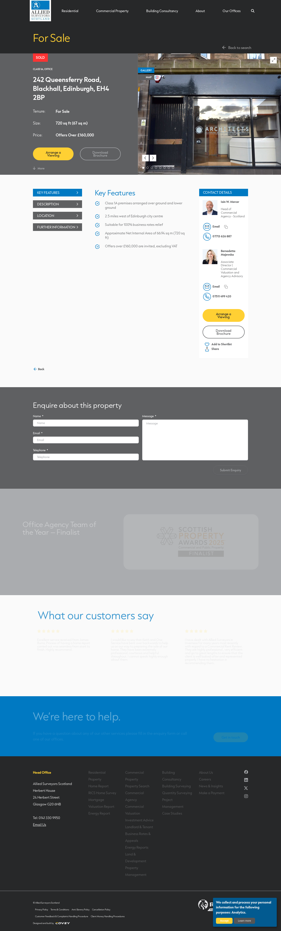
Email (38, 433)
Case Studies (172, 813)
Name (38, 416)
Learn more (244, 920)
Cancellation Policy (101, 909)
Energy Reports (136, 847)
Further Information (58, 227)
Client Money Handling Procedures (108, 916)
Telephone (40, 450)
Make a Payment (211, 793)
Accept (224, 920)
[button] (145, 158)
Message (149, 416)
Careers (205, 779)
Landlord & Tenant (139, 827)
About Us (206, 772)
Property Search (137, 786)
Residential (70, 11)
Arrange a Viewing (53, 154)
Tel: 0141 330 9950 (46, 818)
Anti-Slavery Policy (80, 909)
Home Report (98, 786)
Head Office (42, 772)
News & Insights (211, 786)
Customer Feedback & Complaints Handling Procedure (61, 916)
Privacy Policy (41, 909)
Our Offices (232, 11)
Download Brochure (100, 154)
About (200, 11)
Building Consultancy (162, 11)
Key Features (58, 192)
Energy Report (99, 813)
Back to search (236, 47)
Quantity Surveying (177, 793)
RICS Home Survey (102, 793)
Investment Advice (139, 820)
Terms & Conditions (60, 909)
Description (58, 204)
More (38, 168)
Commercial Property (112, 11)
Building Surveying (176, 786)
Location (58, 215)
